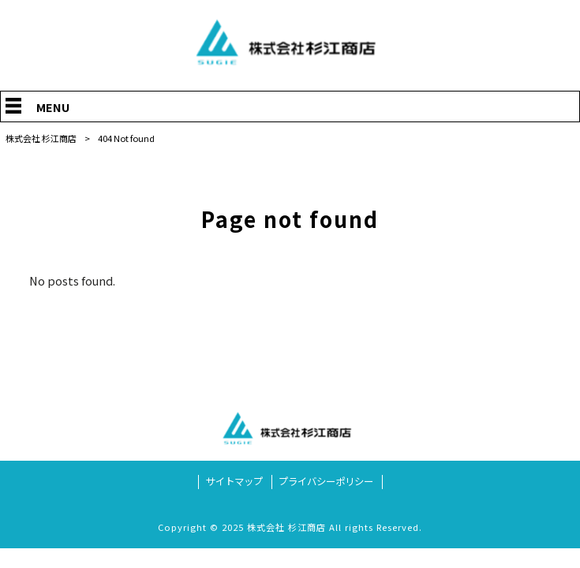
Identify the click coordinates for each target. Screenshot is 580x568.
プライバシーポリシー (326, 481)
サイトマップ (234, 481)
